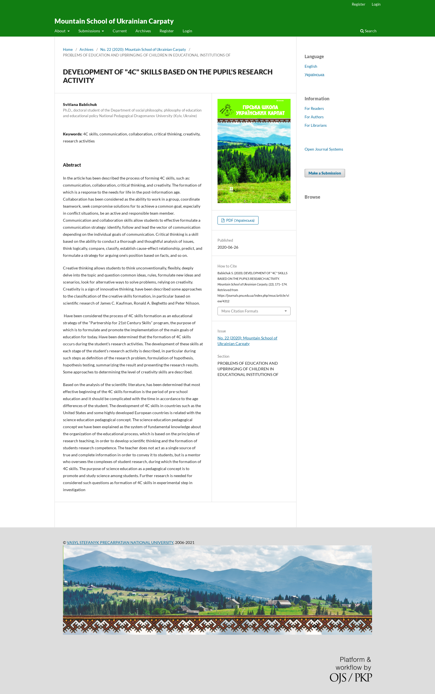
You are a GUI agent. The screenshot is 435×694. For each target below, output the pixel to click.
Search (368, 30)
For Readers (314, 108)
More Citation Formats (239, 311)
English (311, 66)
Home (68, 49)
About (60, 30)
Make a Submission (325, 173)
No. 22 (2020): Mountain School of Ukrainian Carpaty (143, 49)
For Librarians (316, 125)
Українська (314, 74)
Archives (143, 30)
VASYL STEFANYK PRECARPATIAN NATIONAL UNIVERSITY (120, 542)
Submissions (89, 30)
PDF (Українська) (240, 220)
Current (120, 30)
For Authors (314, 117)
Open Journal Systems (324, 149)
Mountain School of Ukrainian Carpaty (114, 21)
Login (187, 30)
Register (167, 30)
